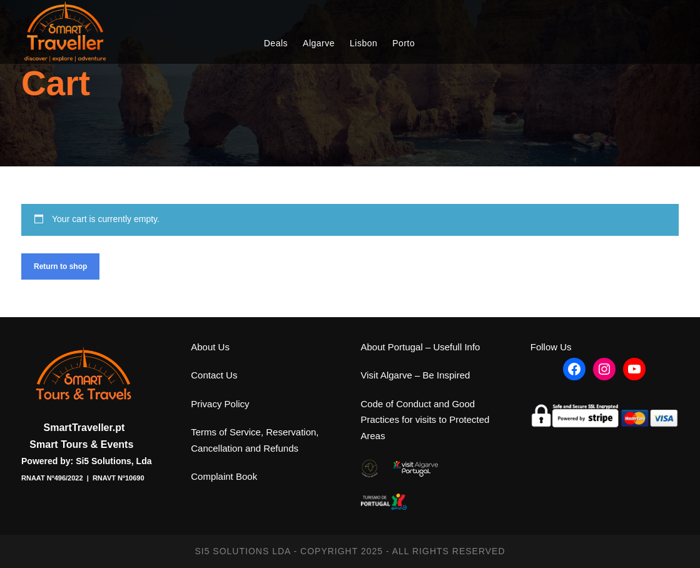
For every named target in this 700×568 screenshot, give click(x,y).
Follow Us (551, 347)
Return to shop (60, 266)
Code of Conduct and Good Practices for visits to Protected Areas (425, 419)
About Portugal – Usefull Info (420, 347)
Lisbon (363, 43)
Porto (403, 43)
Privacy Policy (220, 403)
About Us (210, 347)
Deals (276, 43)
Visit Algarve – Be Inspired (415, 375)
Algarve (319, 43)
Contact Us (214, 375)
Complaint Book (224, 476)
